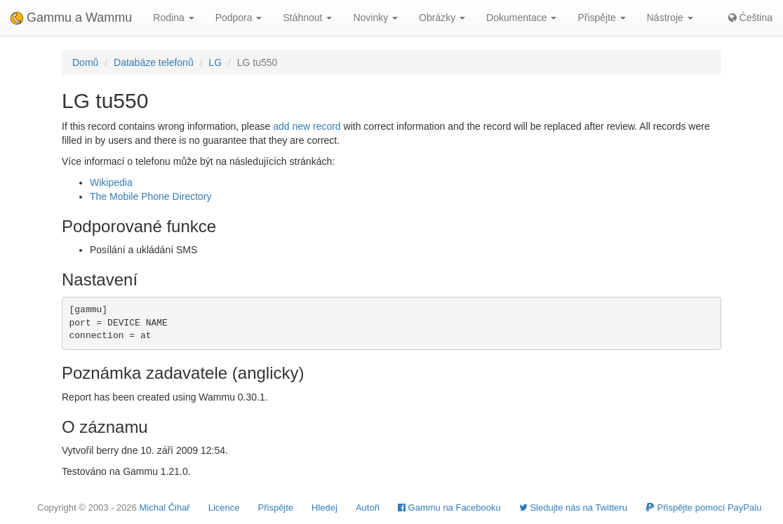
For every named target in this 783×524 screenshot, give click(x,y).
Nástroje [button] (670, 17)
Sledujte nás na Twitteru (573, 507)
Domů (85, 62)
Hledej (324, 507)
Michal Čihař (164, 507)
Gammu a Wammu (71, 18)
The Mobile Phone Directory (151, 196)
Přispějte (276, 507)
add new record (307, 126)
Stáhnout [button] (307, 17)
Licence (224, 507)
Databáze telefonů (154, 62)
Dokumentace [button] (521, 17)
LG (215, 62)
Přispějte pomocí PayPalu (703, 507)
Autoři (368, 507)
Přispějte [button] (601, 17)
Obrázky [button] (442, 17)
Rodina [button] (173, 17)
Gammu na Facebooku (449, 507)
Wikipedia (111, 182)
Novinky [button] (375, 17)
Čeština (750, 17)
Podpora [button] (238, 17)
